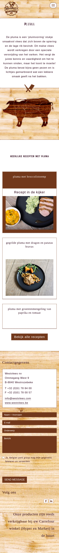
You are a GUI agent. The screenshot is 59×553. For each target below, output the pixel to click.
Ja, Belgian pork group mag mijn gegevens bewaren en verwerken (27, 459)
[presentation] (25, 471)
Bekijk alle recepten (29, 337)
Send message (14, 479)
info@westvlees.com (18, 398)
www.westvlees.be (16, 402)
